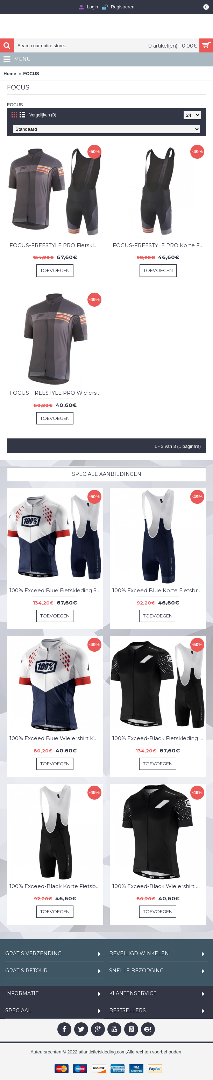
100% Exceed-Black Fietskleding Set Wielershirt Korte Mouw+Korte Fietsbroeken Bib (159, 738)
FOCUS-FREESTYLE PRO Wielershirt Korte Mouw (56, 392)
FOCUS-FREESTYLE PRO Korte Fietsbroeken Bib (159, 245)
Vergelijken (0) (42, 115)
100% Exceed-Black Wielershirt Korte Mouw (159, 886)
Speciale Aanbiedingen (106, 474)
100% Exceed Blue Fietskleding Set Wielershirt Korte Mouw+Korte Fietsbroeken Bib (56, 590)
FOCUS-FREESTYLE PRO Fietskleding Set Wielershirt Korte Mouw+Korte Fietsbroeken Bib (56, 245)
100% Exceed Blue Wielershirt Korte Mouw (56, 738)
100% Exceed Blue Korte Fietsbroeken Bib (159, 590)
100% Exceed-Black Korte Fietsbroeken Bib (56, 886)
